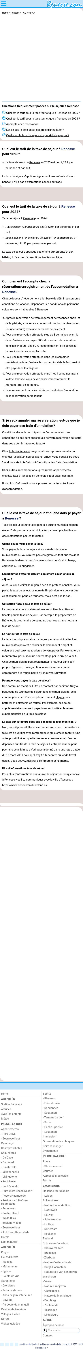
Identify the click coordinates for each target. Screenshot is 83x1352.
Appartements (10, 1129)
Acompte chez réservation (22, 124)
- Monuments (9, 1266)
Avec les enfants (11, 1114)
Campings (7, 1143)
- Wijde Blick (8, 1218)
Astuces (6, 1109)
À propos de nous (54, 1325)
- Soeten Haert (10, 1213)
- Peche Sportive (53, 1127)
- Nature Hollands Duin (57, 1205)
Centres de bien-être (13, 1309)
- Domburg (49, 1300)
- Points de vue (10, 1276)
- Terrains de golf (53, 1117)
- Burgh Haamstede (55, 1267)
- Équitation (50, 1112)
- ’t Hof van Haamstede (15, 1232)
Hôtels (5, 1237)
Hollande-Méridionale (56, 1191)
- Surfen (47, 1122)
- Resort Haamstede (13, 1195)
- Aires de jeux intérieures (16, 1295)
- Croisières (8, 1285)
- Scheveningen (52, 1219)
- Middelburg (50, 1314)
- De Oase (7, 1157)
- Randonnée (50, 1108)
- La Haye (48, 1224)
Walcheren (49, 1276)
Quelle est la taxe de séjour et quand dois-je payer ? (37, 135)
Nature (5, 1319)
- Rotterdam (50, 1229)
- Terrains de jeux (11, 1290)
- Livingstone (9, 1176)
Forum (47, 1180)
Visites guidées (10, 1323)
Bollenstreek (50, 1200)
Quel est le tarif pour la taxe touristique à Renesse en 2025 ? (43, 113)
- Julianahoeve (10, 1172)
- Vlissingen (50, 1310)
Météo (5, 1118)
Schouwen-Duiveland (56, 1243)
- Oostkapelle (51, 1291)
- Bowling (6, 1299)
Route (46, 1161)
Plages (5, 1252)
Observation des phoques (58, 1141)
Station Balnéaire (11, 1104)
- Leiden (48, 1195)
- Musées (6, 1261)
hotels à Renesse (19, 451)
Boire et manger (53, 1146)
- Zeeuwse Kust (10, 1138)
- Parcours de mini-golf (15, 1304)
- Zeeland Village (11, 1222)
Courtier (48, 1171)
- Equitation (50, 1131)
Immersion (49, 1136)
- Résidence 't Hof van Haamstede (14, 1202)
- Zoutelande (50, 1305)
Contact (48, 1335)
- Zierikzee (49, 1257)
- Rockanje (49, 1233)
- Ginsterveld (8, 1167)
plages (60, 697)
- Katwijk (48, 1214)
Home (5, 1093)
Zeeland (48, 1238)
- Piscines (49, 1098)
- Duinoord (7, 1162)
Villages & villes (10, 1314)
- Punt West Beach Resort (16, 1191)
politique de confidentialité (50, 1344)
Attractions (8, 1280)
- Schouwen (8, 1208)
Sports (47, 1093)
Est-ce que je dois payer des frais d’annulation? (35, 129)
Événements (50, 1150)
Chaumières (8, 1152)
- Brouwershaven (53, 1248)
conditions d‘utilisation (29, 1344)
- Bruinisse (49, 1252)
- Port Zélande (9, 1186)
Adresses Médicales (55, 1175)
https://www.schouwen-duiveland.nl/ (24, 785)
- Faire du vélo (51, 1103)
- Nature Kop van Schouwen (60, 1271)
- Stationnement (53, 1166)
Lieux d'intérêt (9, 1257)
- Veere (47, 1281)
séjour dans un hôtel (51, 560)
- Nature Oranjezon (54, 1286)
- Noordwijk (50, 1210)
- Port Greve (8, 1133)
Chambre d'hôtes (11, 1148)
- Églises (6, 1271)
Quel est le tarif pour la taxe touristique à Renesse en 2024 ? (43, 118)
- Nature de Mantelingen (57, 1295)
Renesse (68, 149)
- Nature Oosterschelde (57, 1262)
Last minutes (9, 1241)
